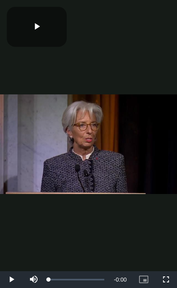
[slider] (76, 279)
